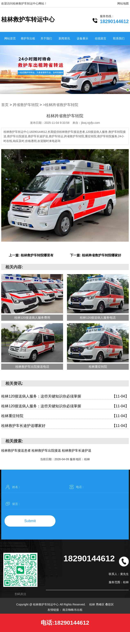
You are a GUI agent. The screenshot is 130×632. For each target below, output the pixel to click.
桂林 (92, 604)
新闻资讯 (64, 38)
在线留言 (100, 38)
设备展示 (82, 38)
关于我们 (46, 38)
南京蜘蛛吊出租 (72, 609)
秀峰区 (100, 604)
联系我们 (118, 38)
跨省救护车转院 (26, 105)
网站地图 (123, 3)
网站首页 (10, 38)
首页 (5, 105)
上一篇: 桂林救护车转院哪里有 (31, 255)
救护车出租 (28, 38)
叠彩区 (109, 604)
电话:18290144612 (65, 623)
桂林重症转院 (65, 416)
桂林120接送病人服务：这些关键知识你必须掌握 (65, 396)
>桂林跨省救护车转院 (60, 105)
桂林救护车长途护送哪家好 (65, 426)
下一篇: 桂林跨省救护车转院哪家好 (95, 255)
